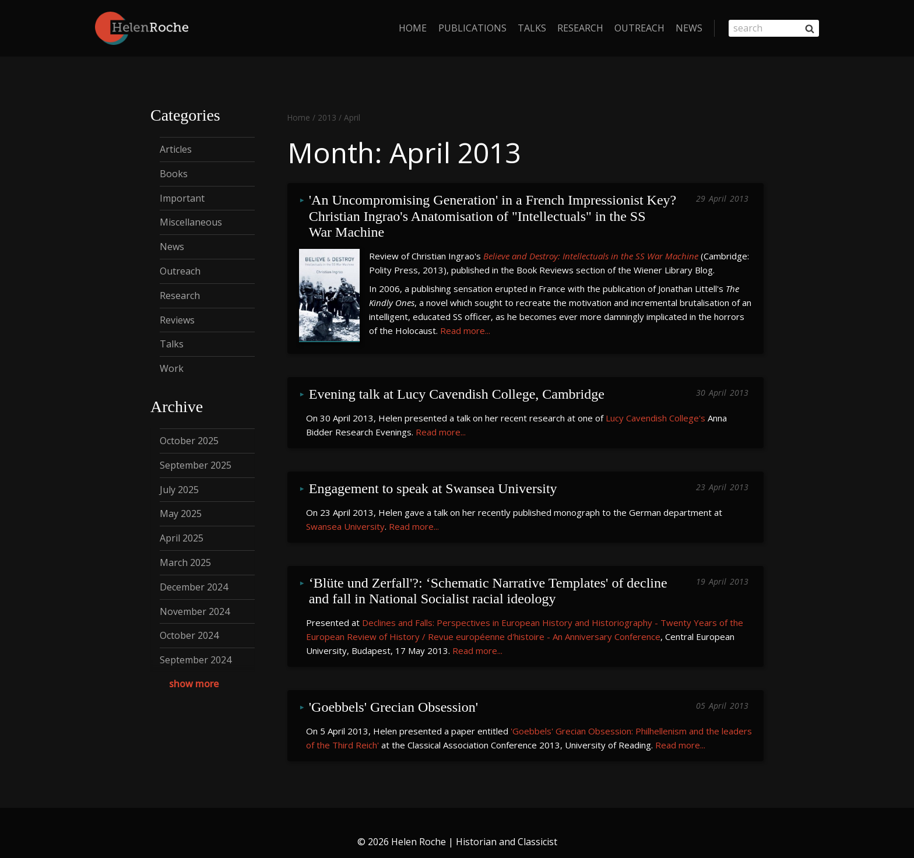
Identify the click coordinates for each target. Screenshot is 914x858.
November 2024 (195, 611)
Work (172, 368)
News (689, 28)
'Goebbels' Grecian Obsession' (393, 691)
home (413, 28)
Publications (472, 28)
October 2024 (189, 635)
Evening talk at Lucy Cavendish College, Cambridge (456, 386)
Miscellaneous (191, 222)
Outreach (639, 28)
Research (580, 28)
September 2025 (195, 465)
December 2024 (194, 587)
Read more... (465, 326)
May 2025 (181, 513)
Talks (532, 28)
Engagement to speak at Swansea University (433, 478)
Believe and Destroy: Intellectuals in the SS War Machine (590, 251)
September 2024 (195, 659)
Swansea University (345, 514)
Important (182, 198)
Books (174, 173)
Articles (176, 149)
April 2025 (181, 538)
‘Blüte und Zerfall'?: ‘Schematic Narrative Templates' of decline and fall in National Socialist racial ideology (490, 578)
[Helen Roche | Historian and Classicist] (141, 28)
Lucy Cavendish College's (655, 408)
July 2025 (179, 489)
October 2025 (189, 440)
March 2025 (185, 562)
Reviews (177, 320)
